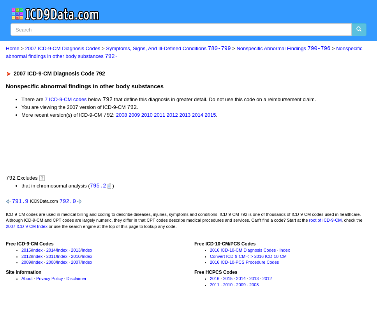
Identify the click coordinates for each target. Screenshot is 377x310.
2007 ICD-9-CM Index (27, 228)
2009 (134, 116)
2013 (184, 116)
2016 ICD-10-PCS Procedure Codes (244, 264)
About (27, 280)
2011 (159, 116)
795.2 (98, 187)
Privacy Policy (49, 280)
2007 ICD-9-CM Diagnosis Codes (62, 49)
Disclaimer (76, 280)
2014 (197, 116)
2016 (214, 280)
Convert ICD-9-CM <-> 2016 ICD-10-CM (248, 258)
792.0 (68, 202)
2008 (121, 116)
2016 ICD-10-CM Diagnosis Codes (243, 251)
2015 (210, 116)
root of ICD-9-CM (325, 222)
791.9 (20, 202)
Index (37, 251)
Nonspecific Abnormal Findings (283, 49)
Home (12, 49)
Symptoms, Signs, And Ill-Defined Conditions (168, 49)
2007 (75, 264)
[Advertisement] (145, 147)
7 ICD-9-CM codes (66, 100)
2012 (172, 116)
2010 (147, 116)
